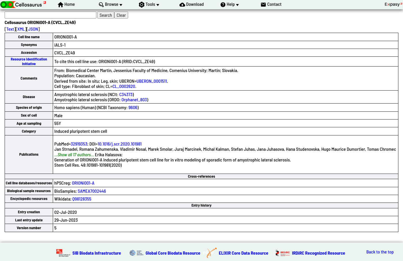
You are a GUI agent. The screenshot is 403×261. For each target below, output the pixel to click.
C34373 (125, 94)
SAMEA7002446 (92, 191)
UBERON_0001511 (151, 81)
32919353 (79, 143)
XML (21, 29)
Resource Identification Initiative (29, 61)
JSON (33, 29)
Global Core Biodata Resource (173, 253)
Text (10, 29)
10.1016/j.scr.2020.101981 (120, 143)
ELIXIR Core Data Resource (244, 253)
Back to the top (380, 251)
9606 (132, 107)
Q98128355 (81, 198)
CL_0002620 (124, 86)
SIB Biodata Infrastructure (96, 253)
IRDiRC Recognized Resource (318, 253)
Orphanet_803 (134, 99)
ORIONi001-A (83, 182)
